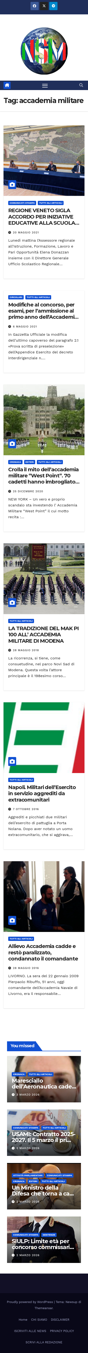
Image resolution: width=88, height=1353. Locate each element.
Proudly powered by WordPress (30, 1302)
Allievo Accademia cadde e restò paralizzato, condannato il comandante (43, 952)
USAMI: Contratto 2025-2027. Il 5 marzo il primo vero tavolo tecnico (44, 1140)
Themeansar (43, 1308)
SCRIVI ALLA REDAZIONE (44, 1342)
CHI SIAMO (39, 1319)
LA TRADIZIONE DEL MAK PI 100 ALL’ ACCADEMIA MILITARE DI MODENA (43, 634)
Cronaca (15, 462)
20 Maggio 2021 (26, 232)
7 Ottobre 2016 (26, 809)
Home (23, 1319)
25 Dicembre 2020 (28, 491)
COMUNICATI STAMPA (22, 203)
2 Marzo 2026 (28, 1148)
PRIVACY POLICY (62, 1331)
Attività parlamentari (27, 1175)
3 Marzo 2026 (28, 1094)
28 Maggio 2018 (26, 650)
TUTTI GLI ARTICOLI (50, 203)
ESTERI (30, 462)
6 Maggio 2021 (25, 326)
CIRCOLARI (16, 297)
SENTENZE (49, 1234)
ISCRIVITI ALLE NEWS (30, 1331)
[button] (81, 85)
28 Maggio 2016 (26, 968)
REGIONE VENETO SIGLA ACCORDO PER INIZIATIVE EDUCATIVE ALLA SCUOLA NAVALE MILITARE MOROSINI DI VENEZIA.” (41, 223)
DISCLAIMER (60, 1319)
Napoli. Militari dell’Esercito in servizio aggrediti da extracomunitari (42, 793)
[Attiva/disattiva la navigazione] (45, 85)
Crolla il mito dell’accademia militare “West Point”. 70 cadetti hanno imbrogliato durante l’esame (43, 478)
